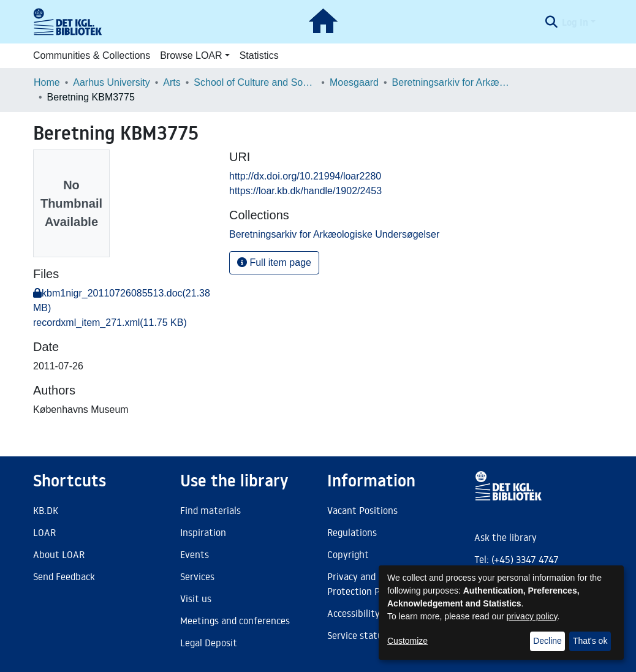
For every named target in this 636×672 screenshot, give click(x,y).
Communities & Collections (91, 55)
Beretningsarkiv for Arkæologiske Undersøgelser (453, 82)
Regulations (352, 532)
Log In (575, 22)
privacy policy (532, 616)
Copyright (348, 554)
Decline (547, 641)
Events (194, 554)
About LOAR (59, 554)
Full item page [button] (274, 262)
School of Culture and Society (255, 82)
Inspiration (203, 532)
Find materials (210, 510)
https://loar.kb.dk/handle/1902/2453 (305, 191)
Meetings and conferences (235, 620)
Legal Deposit (208, 642)
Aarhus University (111, 82)
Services (197, 576)
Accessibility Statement (378, 613)
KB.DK (45, 510)
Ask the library (505, 537)
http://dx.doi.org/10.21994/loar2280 (305, 176)
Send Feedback (64, 576)
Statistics (259, 55)
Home (47, 82)
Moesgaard (354, 82)
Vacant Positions (362, 510)
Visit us (195, 598)
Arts (171, 82)
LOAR (44, 532)
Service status (357, 635)
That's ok (590, 641)
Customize (407, 641)
